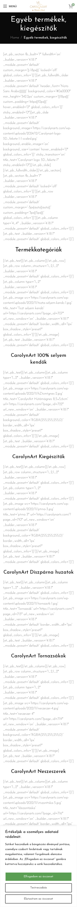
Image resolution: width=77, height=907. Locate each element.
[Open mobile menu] (10, 6)
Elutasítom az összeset (38, 898)
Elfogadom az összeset (38, 876)
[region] (38, 866)
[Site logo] (38, 6)
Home (14, 37)
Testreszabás (38, 887)
